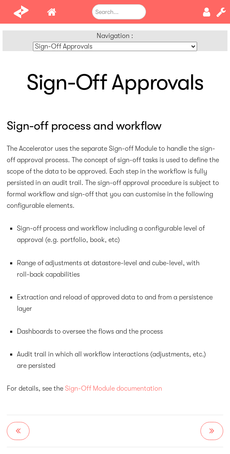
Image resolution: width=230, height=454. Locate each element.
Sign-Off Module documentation (113, 388)
